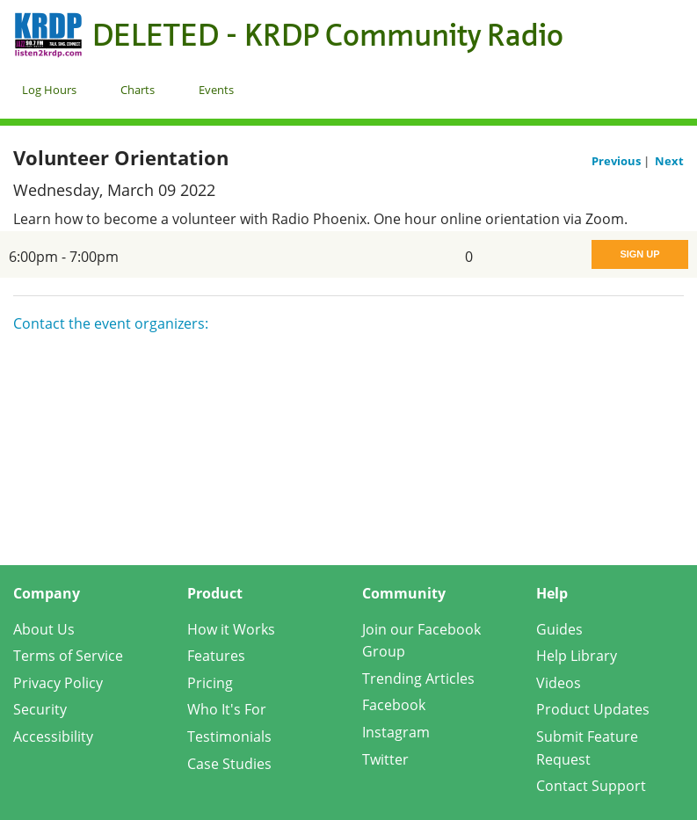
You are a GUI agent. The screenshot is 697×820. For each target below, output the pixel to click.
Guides (559, 629)
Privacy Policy (58, 683)
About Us (44, 629)
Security (40, 709)
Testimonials (229, 736)
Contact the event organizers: (110, 323)
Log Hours (49, 90)
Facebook (393, 705)
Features (216, 655)
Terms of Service (68, 655)
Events (216, 90)
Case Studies (229, 763)
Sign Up (639, 254)
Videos (558, 683)
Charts (137, 90)
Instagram (396, 732)
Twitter (385, 759)
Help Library (576, 655)
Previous (617, 161)
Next (669, 161)
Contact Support (591, 785)
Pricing (210, 683)
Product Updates (593, 709)
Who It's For (226, 709)
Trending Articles (418, 678)
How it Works (231, 629)
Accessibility (53, 736)
